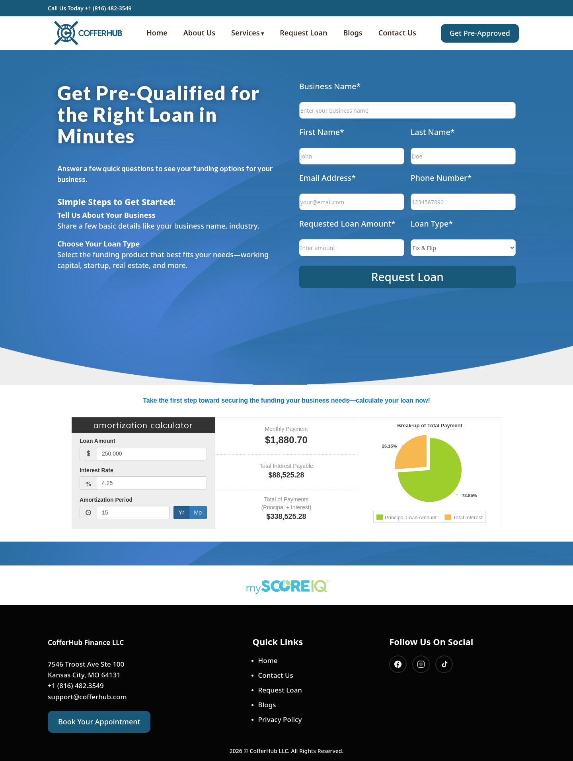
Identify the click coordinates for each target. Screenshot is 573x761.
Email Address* (340, 180)
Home (157, 32)
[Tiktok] (444, 664)
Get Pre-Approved (480, 33)
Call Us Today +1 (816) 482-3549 (90, 8)
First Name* (335, 141)
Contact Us (397, 32)
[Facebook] (398, 664)
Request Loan (303, 32)
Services (245, 32)
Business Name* (342, 102)
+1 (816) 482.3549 (76, 685)
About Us (199, 32)
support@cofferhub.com (87, 696)
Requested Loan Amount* (356, 218)
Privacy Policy (280, 719)
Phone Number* (436, 180)
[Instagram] (421, 664)
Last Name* (428, 141)
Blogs (353, 32)
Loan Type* (428, 218)
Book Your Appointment (99, 721)
